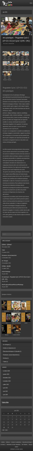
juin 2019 (5, 394)
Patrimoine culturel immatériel (9, 255)
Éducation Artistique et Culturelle (11, 351)
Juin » (6, 430)
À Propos (3, 442)
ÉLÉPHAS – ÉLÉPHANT (7, 244)
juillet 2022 (6, 384)
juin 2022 (5, 388)
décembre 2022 (7, 377)
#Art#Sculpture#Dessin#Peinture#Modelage (12, 284)
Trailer (3, 250)
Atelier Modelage (6, 271)
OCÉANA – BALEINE (6, 266)
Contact (16, 446)
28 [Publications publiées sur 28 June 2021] (4, 427)
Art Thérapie (5, 261)
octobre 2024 (6, 371)
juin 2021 (5, 391)
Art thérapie (6, 344)
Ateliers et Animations (8, 43)
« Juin (3, 430)
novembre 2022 (7, 381)
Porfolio (5, 358)
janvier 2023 (6, 374)
